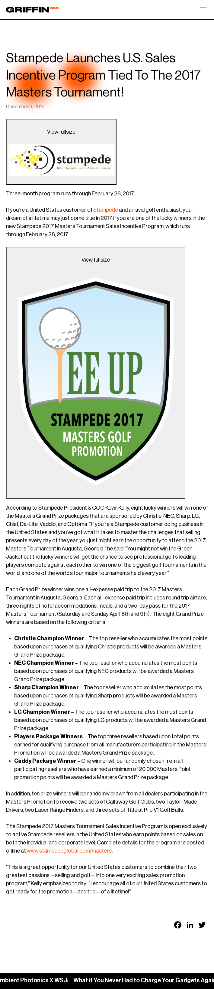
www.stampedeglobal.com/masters (69, 851)
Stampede (105, 210)
